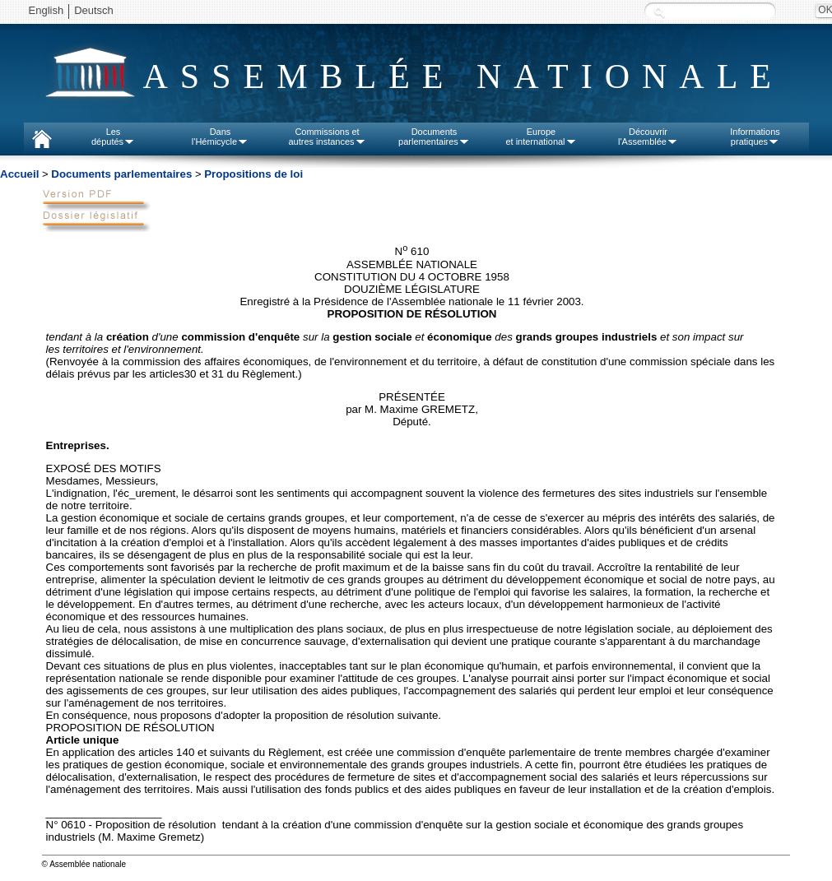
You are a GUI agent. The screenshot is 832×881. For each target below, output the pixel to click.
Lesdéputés (113, 136)
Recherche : (659, 12)
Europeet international (540, 136)
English (46, 10)
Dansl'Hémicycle (220, 136)
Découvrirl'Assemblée (648, 136)
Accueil (19, 174)
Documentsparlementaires (434, 136)
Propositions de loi (253, 174)
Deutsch (94, 10)
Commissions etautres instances (326, 136)
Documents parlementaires (121, 174)
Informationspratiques (755, 136)
